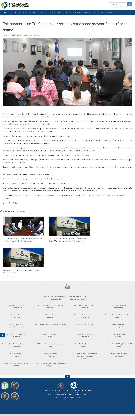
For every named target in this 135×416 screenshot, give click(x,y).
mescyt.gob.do (50, 327)
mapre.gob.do (50, 308)
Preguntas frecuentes (77, 397)
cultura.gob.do (16, 317)
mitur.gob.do (50, 356)
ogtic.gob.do (84, 358)
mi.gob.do (50, 337)
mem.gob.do (84, 327)
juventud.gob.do (84, 337)
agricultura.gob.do (118, 308)
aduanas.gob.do (118, 356)
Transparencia (37, 12)
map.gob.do (84, 308)
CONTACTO (125, 7)
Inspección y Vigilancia (91, 12)
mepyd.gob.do (118, 317)
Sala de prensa (49, 12)
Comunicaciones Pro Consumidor (17, 35)
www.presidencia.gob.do (54, 299)
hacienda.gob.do (118, 327)
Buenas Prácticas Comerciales (111, 12)
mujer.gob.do (118, 337)
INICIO (114, 7)
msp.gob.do (119, 346)
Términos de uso (57, 397)
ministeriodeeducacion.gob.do (16, 327)
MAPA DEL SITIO (119, 7)
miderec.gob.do (85, 317)
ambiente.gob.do (16, 346)
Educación (77, 12)
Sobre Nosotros (14, 12)
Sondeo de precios (64, 12)
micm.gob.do (16, 337)
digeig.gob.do (50, 366)
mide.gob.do (50, 317)
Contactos (126, 12)
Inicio (4, 12)
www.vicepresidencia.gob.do (77, 299)
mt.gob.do (16, 356)
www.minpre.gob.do (16, 308)
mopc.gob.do (50, 346)
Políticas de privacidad (66, 397)
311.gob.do (16, 366)
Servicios (25, 12)
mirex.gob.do (84, 346)
